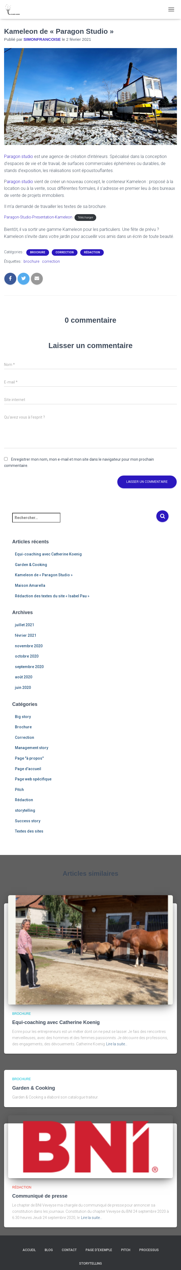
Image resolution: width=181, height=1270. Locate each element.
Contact (69, 1250)
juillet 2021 (24, 625)
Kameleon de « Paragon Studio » (44, 575)
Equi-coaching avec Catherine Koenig (48, 554)
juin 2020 (23, 687)
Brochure (37, 252)
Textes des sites (29, 831)
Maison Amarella (30, 585)
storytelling (25, 810)
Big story (23, 717)
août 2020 (23, 677)
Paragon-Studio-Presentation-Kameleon (38, 217)
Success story (27, 821)
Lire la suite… (116, 1044)
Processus (149, 1250)
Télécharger (85, 217)
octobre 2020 (26, 656)
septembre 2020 (29, 667)
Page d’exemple (99, 1250)
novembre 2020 (29, 646)
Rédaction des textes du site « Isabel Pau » (52, 596)
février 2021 (25, 635)
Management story (31, 748)
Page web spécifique (33, 779)
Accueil (29, 1250)
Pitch (19, 789)
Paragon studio (18, 156)
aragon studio (20, 181)
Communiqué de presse (39, 1196)
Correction (65, 252)
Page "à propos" (29, 758)
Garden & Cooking (31, 564)
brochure (31, 261)
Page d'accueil (28, 769)
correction (51, 261)
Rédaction (92, 252)
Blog (49, 1250)
